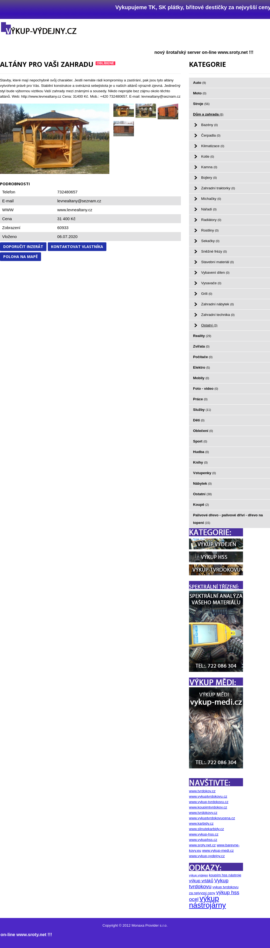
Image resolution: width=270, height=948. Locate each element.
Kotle (207, 156)
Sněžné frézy (214, 251)
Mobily (201, 378)
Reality (202, 336)
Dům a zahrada (208, 114)
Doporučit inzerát (23, 246)
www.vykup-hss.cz (203, 834)
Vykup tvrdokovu (208, 883)
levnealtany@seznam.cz (79, 201)
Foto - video (205, 389)
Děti (198, 420)
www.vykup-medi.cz (218, 850)
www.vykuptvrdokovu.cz (208, 796)
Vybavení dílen (215, 272)
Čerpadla (210, 135)
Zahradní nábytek (217, 304)
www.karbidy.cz (201, 823)
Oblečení (203, 431)
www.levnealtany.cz (74, 209)
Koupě (201, 505)
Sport (200, 441)
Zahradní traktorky (218, 188)
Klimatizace (212, 146)
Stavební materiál (217, 262)
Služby (202, 410)
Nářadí (209, 209)
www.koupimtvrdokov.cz (208, 807)
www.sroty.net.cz (202, 845)
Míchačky (211, 199)
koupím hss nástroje (225, 875)
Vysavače (211, 283)
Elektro (201, 367)
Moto (199, 93)
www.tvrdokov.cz (202, 791)
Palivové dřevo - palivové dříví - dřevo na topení (228, 519)
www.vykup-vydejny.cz (207, 856)
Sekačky (210, 241)
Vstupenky (204, 473)
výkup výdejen (198, 875)
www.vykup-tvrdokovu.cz (208, 802)
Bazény (209, 125)
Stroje (201, 104)
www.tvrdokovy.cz (203, 813)
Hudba (201, 452)
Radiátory (211, 220)
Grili (206, 294)
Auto (199, 83)
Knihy (200, 462)
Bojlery (209, 178)
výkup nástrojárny (207, 901)
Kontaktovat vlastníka (77, 246)
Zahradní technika (218, 315)
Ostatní (209, 325)
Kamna (209, 167)
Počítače (202, 357)
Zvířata (201, 346)
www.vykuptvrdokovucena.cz (212, 818)
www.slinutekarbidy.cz (206, 829)
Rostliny (210, 230)
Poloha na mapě (20, 256)
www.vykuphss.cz (203, 840)
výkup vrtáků (201, 880)
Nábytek (202, 483)
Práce (200, 399)
